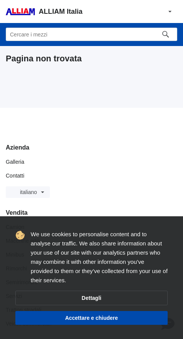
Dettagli (91, 298)
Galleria (15, 162)
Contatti (15, 176)
